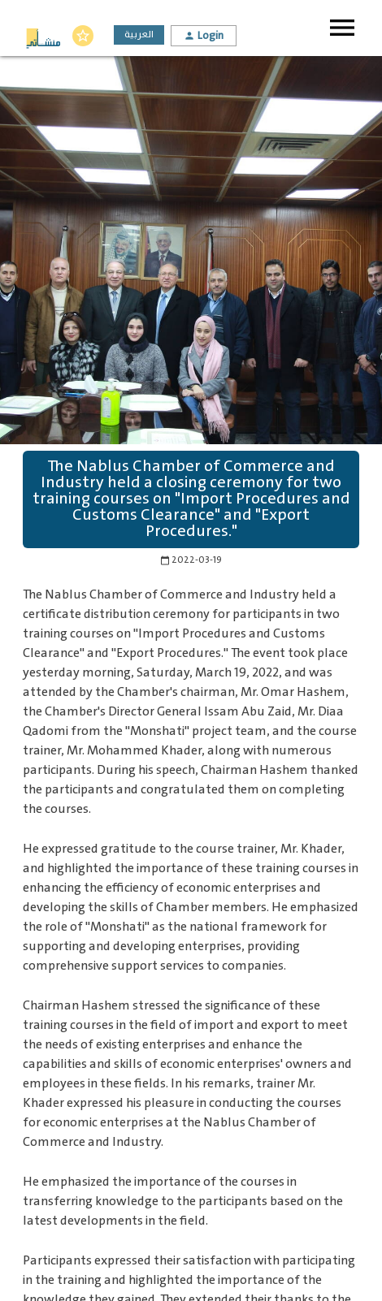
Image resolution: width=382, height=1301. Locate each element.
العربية (139, 34)
